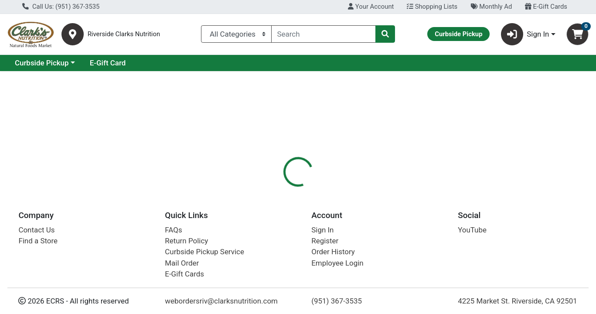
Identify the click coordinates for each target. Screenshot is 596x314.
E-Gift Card (183, 62)
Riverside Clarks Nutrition (124, 34)
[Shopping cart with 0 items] (577, 34)
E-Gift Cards (546, 6)
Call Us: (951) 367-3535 (60, 6)
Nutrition (311, 190)
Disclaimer (355, 190)
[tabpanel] (422, 252)
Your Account (371, 6)
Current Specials (42, 62)
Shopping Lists (432, 6)
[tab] (273, 189)
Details (273, 190)
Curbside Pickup (117, 62)
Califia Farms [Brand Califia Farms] (361, 254)
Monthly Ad (491, 6)
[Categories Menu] (236, 34)
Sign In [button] (525, 34)
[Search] (323, 34)
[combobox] (323, 34)
